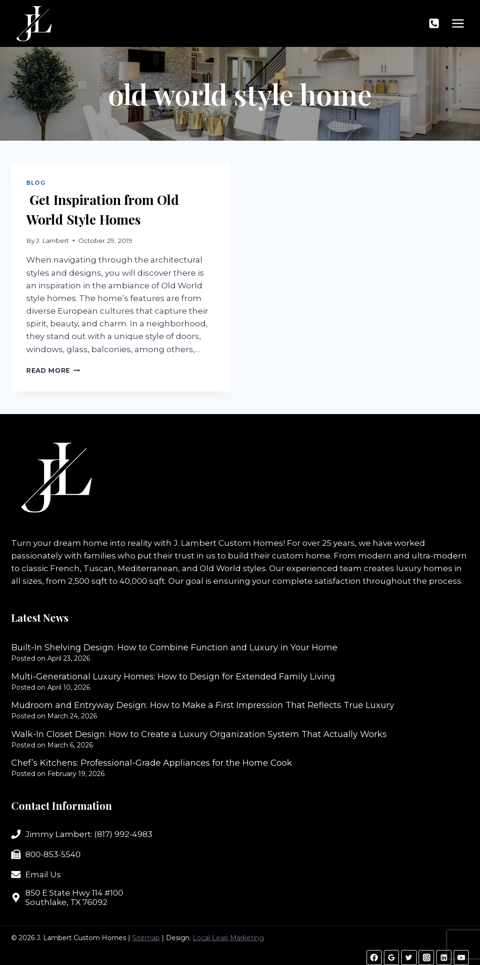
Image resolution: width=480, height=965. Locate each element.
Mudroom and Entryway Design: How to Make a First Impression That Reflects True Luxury (202, 705)
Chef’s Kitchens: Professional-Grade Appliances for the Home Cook (151, 763)
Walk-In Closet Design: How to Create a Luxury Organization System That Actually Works (199, 734)
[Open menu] (458, 23)
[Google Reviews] (391, 957)
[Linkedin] (443, 957)
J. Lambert (52, 240)
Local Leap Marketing (228, 938)
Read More (53, 370)
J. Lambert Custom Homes (228, 543)
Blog (35, 182)
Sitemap (146, 938)
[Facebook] (374, 957)
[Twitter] (408, 957)
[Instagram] (426, 957)
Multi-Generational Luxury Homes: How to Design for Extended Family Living (173, 676)
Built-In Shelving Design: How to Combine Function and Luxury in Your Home (174, 647)
